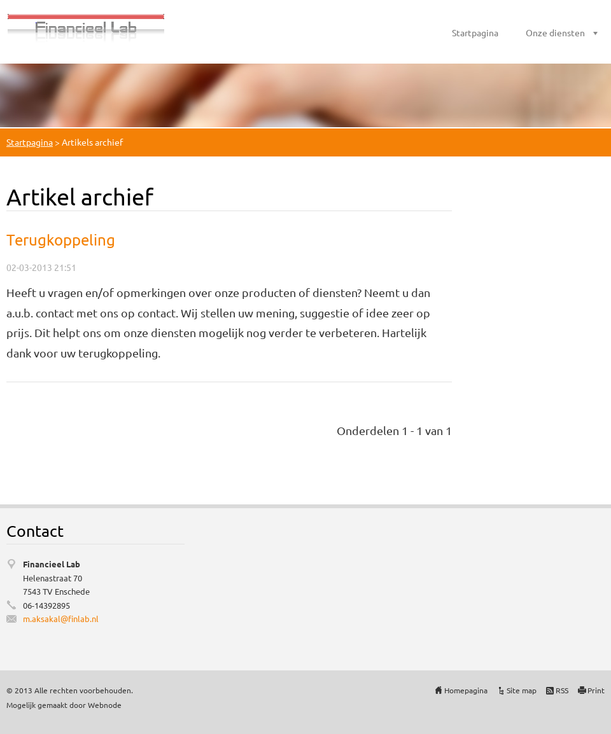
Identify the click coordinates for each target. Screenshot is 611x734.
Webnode (105, 705)
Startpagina (475, 32)
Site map (522, 690)
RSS (562, 690)
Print (596, 690)
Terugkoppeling (60, 239)
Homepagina (466, 690)
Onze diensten (555, 32)
